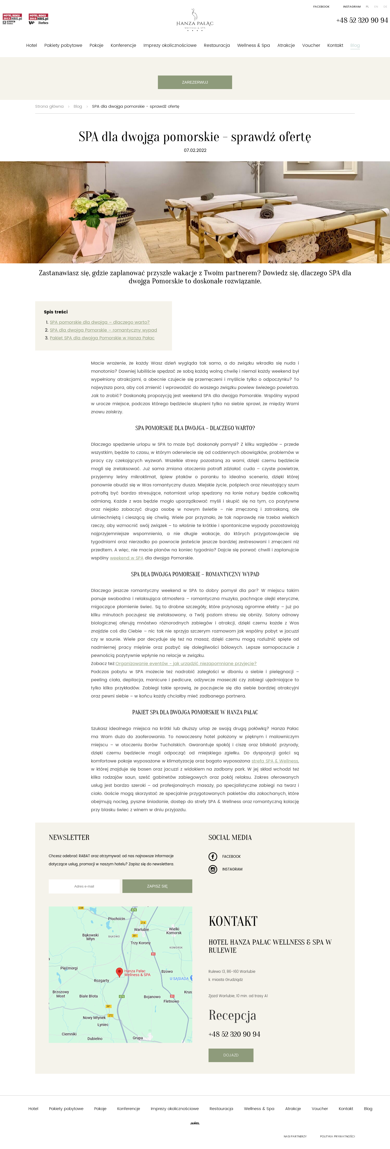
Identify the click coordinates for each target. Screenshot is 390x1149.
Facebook (321, 6)
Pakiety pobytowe (63, 45)
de (385, 6)
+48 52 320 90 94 (362, 20)
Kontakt (335, 45)
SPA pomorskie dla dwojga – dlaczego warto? (100, 322)
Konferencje (123, 45)
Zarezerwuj (195, 82)
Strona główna (49, 106)
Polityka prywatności (337, 1136)
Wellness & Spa (253, 45)
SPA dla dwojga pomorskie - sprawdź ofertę (135, 106)
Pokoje (96, 45)
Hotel (31, 45)
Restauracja (217, 45)
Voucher (311, 45)
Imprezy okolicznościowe (170, 45)
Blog (355, 45)
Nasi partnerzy (295, 1136)
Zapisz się (157, 886)
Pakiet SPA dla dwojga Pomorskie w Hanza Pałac (102, 338)
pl (367, 6)
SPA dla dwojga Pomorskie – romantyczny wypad (103, 330)
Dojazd (231, 1055)
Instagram (351, 6)
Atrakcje (286, 45)
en (376, 6)
